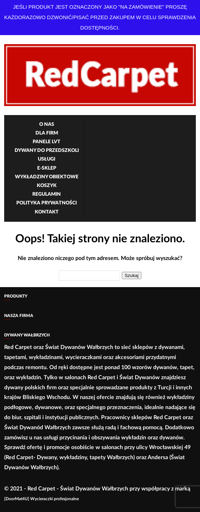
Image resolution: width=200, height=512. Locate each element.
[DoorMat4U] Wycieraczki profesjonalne (41, 499)
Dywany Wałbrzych (27, 335)
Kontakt (47, 212)
